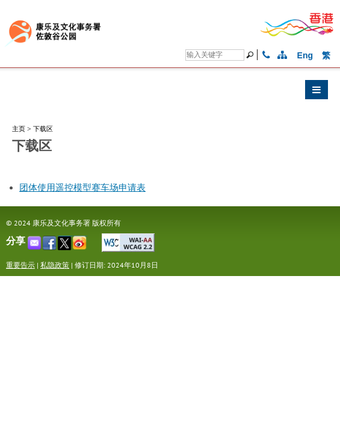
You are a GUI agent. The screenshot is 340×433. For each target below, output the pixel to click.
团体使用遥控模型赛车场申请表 (82, 187)
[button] (170, 92)
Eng (305, 55)
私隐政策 (54, 264)
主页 (18, 128)
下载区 (43, 128)
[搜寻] (214, 55)
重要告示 (20, 264)
